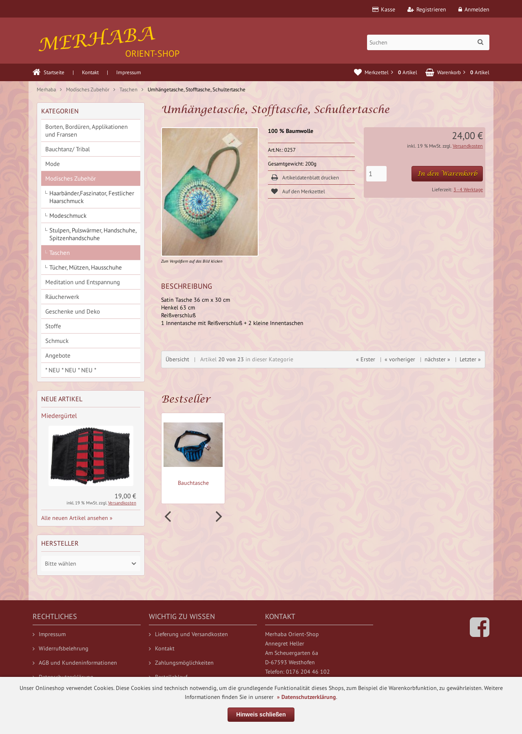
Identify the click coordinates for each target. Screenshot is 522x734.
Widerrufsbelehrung (60, 648)
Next (218, 516)
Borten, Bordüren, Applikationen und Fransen (86, 130)
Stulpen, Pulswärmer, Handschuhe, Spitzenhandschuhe (93, 234)
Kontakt (90, 72)
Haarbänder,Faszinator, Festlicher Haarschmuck (91, 197)
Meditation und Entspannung (82, 282)
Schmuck (57, 341)
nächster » (437, 359)
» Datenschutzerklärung (306, 697)
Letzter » (470, 359)
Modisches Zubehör (70, 178)
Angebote (58, 355)
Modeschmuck (67, 215)
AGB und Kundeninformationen (75, 662)
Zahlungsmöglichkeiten (181, 662)
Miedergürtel (59, 415)
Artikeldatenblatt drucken (310, 177)
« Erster (365, 359)
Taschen (59, 252)
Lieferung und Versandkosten (188, 634)
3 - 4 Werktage (468, 189)
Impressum (128, 72)
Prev (169, 516)
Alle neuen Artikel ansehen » (77, 518)
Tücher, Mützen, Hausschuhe (85, 267)
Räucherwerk (62, 297)
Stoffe (53, 326)
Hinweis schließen (260, 714)
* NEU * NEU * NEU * (70, 370)
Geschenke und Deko (72, 311)
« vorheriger (400, 359)
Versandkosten (468, 146)
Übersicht (177, 359)
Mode (52, 164)
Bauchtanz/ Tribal (67, 149)
